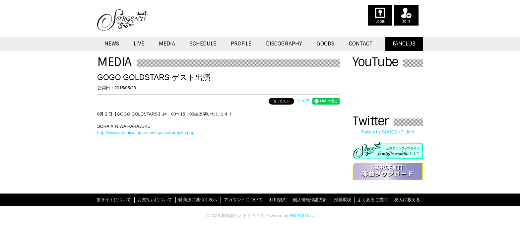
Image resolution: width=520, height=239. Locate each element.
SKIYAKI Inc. (302, 215)
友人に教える (407, 199)
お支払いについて (155, 199)
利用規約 (278, 199)
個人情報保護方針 (310, 199)
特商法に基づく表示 (197, 199)
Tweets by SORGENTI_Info (387, 131)
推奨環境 (342, 199)
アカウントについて (243, 199)
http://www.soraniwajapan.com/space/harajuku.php (145, 132)
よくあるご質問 (373, 199)
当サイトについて (114, 199)
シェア (303, 100)
